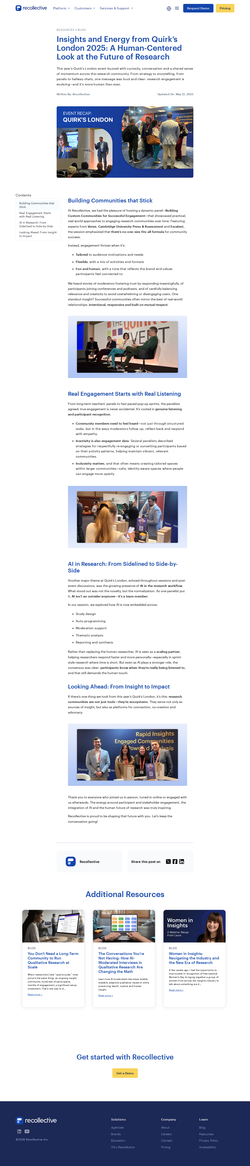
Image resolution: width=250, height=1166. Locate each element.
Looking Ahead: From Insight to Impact (38, 234)
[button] (61, 8)
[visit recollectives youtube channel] (27, 1131)
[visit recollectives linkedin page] (19, 1131)
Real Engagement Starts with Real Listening (35, 214)
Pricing (225, 8)
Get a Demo (125, 1073)
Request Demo (198, 8)
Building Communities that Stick (36, 205)
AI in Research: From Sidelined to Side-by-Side (36, 224)
